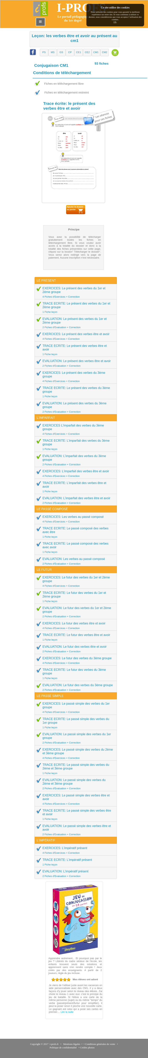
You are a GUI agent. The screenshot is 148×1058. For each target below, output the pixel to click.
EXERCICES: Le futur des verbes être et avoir (74, 626)
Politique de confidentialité (63, 1047)
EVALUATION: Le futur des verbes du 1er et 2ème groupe (74, 612)
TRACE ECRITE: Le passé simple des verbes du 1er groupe (74, 723)
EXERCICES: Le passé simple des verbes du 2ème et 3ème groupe (74, 753)
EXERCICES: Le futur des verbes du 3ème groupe (74, 660)
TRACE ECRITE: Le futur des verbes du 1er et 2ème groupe (74, 597)
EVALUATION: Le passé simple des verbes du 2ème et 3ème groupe (74, 784)
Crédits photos (88, 1047)
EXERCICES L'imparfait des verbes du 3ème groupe (74, 429)
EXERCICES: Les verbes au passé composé (74, 519)
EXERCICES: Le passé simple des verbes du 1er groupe (74, 707)
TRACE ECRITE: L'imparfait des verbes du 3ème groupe (74, 445)
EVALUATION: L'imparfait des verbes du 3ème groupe (74, 460)
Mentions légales (71, 1044)
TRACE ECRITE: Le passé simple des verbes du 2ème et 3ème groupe (74, 769)
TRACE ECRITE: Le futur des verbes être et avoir (74, 637)
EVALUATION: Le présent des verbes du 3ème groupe (74, 407)
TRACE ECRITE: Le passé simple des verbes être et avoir (74, 814)
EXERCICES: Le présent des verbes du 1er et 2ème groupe (74, 292)
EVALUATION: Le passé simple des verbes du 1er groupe (74, 738)
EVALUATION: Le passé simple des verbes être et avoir (74, 830)
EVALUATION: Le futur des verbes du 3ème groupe (74, 687)
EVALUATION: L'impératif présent (74, 873)
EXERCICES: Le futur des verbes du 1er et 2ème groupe (74, 581)
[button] (44, 52)
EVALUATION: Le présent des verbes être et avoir (74, 363)
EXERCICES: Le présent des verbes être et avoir (74, 336)
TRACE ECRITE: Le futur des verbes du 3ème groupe (74, 674)
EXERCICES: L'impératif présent (74, 850)
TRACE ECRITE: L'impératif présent (74, 862)
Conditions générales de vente (100, 1044)
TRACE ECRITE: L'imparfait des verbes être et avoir (74, 487)
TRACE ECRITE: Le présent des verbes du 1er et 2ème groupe (74, 307)
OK (114, 22)
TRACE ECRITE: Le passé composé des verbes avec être (74, 532)
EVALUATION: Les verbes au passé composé (74, 561)
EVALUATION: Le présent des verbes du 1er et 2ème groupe (74, 323)
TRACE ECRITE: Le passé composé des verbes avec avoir (74, 547)
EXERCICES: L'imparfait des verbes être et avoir (74, 473)
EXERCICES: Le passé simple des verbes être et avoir (74, 799)
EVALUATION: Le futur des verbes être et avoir (74, 649)
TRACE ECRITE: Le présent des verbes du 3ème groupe (74, 392)
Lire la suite (67, 1011)
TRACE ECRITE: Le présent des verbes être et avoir (74, 350)
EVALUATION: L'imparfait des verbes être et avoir (74, 500)
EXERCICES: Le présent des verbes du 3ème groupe (74, 377)
